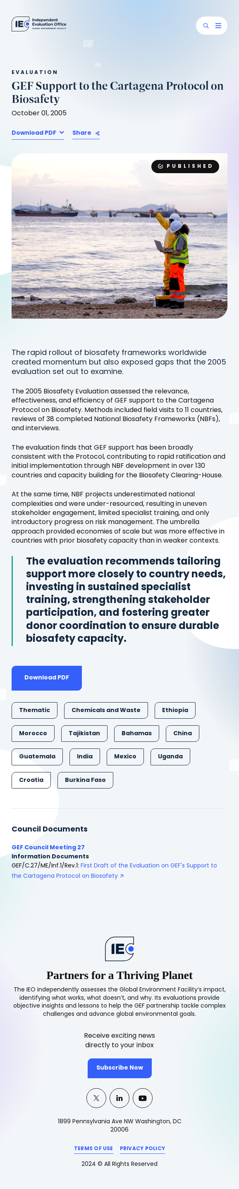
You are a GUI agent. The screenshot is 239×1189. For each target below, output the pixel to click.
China (182, 734)
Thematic (34, 711)
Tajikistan (84, 734)
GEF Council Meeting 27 (48, 848)
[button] (206, 25)
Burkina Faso (85, 780)
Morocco (33, 734)
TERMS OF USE (93, 1150)
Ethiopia (175, 711)
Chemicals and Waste (106, 711)
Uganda (170, 757)
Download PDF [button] (34, 133)
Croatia (31, 780)
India (85, 757)
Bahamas (137, 734)
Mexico (125, 757)
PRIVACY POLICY (142, 1150)
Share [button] (81, 133)
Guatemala (37, 757)
